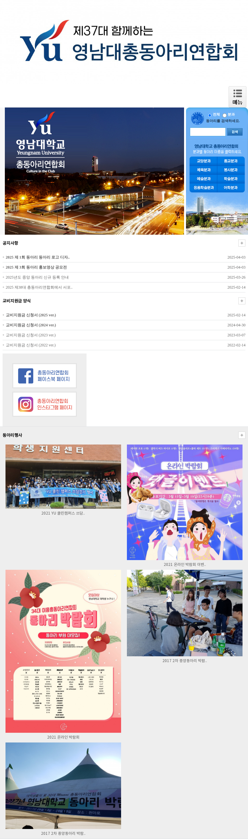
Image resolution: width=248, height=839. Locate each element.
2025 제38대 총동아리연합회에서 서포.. (39, 287)
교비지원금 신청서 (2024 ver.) (31, 325)
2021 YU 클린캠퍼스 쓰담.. (63, 513)
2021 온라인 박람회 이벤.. (185, 565)
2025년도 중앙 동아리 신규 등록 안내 (37, 277)
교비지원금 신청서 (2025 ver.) (31, 315)
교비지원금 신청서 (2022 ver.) (31, 345)
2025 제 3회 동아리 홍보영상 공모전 (36, 267)
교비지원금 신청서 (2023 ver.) (31, 335)
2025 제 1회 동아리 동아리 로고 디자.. (38, 257)
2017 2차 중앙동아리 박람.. (184, 661)
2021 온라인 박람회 (63, 737)
